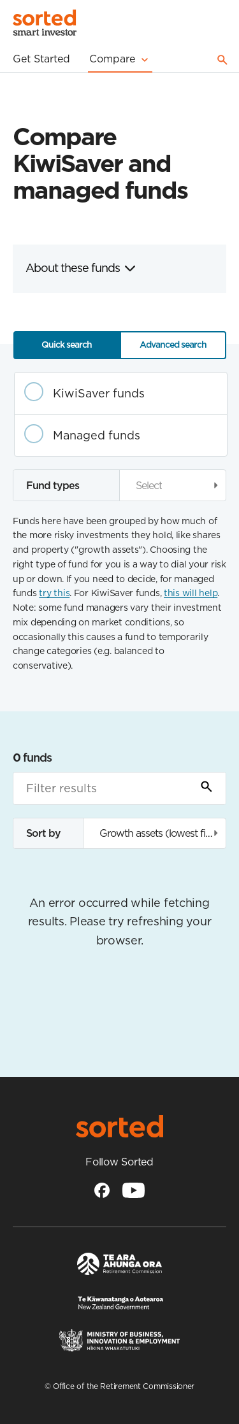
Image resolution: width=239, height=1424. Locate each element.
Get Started (41, 59)
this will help (190, 593)
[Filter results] (119, 788)
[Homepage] (44, 24)
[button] (173, 485)
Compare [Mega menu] (120, 59)
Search (222, 60)
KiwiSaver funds (99, 393)
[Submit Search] (206, 788)
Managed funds (96, 435)
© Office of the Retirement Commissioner (119, 1386)
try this (54, 593)
